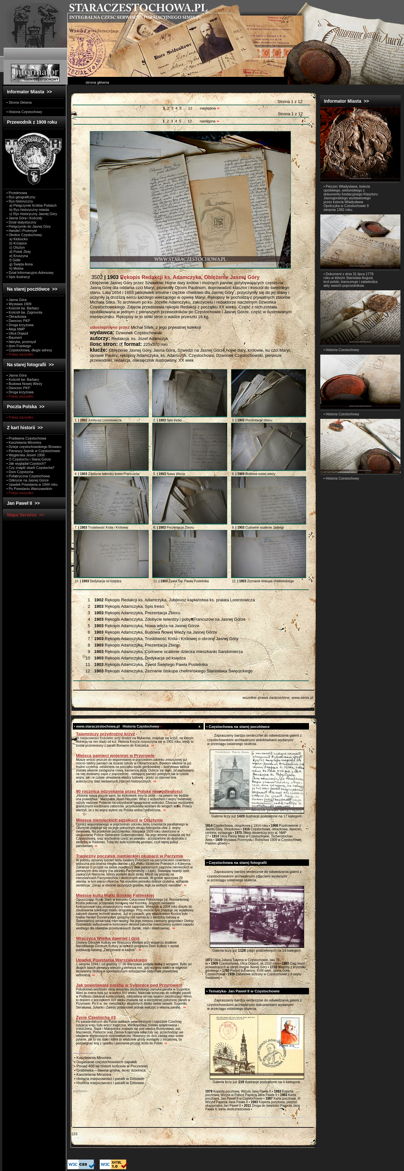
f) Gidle (13, 260)
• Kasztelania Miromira (23, 442)
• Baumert (14, 337)
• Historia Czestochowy (341, 350)
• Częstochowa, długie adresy (29, 350)
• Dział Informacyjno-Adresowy (30, 273)
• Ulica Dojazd (17, 333)
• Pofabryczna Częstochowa (28, 476)
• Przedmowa (16, 193)
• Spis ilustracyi (18, 277)
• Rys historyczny (19, 201)
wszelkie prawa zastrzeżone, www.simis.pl (277, 697)
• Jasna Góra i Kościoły (24, 218)
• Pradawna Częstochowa (26, 438)
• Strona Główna (19, 102)
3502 (175, 277)
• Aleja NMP (15, 329)
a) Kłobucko (17, 239)
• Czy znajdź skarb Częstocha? (30, 468)
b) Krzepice (16, 243)
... (185, 108)
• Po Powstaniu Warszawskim (29, 489)
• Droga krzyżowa (20, 325)
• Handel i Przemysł (21, 231)
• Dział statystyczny (21, 222)
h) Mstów (15, 268)
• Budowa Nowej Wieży (24, 384)
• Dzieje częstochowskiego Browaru (33, 447)
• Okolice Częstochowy (24, 235)
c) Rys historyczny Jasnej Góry (31, 214)
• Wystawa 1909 (18, 304)
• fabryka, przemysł (21, 342)
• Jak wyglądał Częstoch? (26, 463)
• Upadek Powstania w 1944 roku (32, 484)
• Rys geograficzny (20, 197)
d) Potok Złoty (18, 252)
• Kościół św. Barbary (22, 308)
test (208, 735)
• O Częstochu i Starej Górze (28, 459)
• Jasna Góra (16, 300)
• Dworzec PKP (18, 321)
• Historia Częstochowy (24, 112)
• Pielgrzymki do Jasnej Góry (28, 226)
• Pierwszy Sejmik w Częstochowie (33, 451)
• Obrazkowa (16, 316)
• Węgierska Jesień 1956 (25, 455)
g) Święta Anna (19, 264)
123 (74, 1134)
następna (210, 108)
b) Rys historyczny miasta (27, 210)
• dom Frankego (18, 346)
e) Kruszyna (17, 256)
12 (190, 108)
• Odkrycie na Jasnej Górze (27, 480)
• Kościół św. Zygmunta (24, 312)
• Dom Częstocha (19, 472)
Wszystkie (90, 593)
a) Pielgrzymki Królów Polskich (31, 205)
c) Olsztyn (15, 247)
